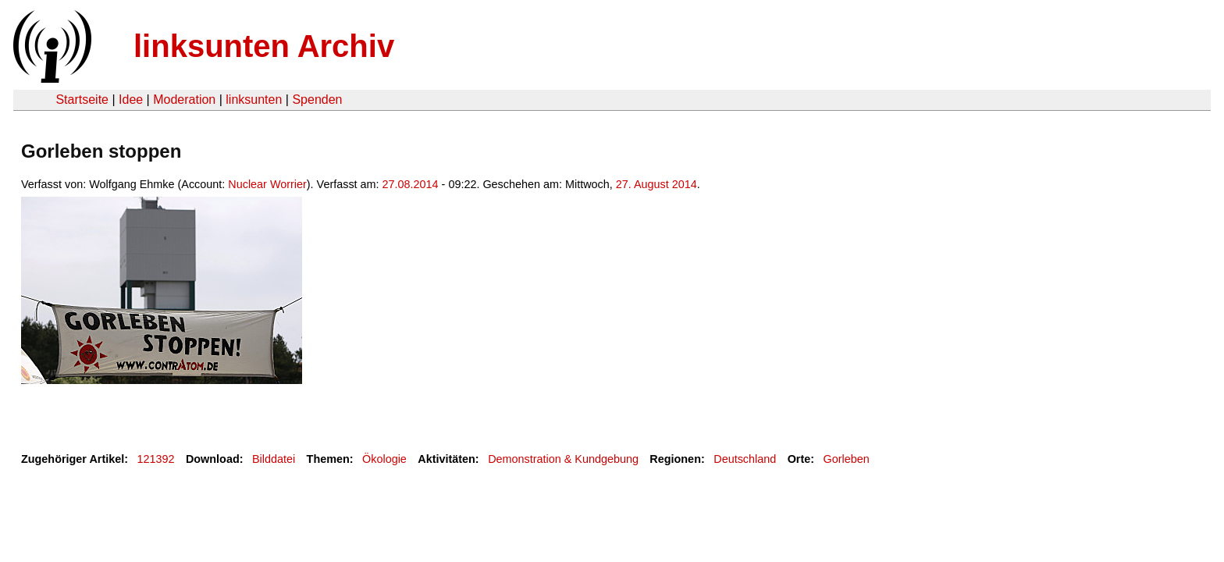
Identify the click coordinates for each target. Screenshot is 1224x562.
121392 (156, 459)
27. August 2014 (656, 184)
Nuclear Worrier (267, 184)
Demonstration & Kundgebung (563, 459)
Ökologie (384, 459)
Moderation (184, 99)
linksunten (254, 99)
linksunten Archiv (263, 46)
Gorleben (847, 459)
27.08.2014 (410, 184)
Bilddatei (273, 459)
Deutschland (744, 459)
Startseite (82, 99)
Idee (131, 99)
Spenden (317, 99)
